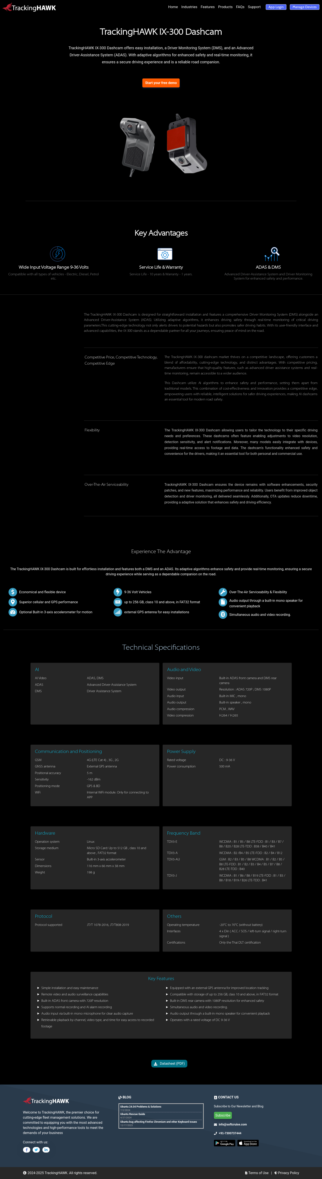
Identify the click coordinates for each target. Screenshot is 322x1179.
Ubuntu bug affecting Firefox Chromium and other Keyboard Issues (158, 1121)
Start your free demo (161, 83)
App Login (276, 7)
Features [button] (208, 7)
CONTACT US (228, 1097)
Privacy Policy (286, 1173)
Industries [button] (189, 7)
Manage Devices (305, 7)
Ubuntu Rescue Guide (132, 1114)
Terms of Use (257, 1173)
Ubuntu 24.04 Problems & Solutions (140, 1106)
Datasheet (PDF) (169, 1064)
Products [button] (225, 7)
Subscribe (223, 1115)
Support (254, 7)
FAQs (240, 7)
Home (173, 7)
